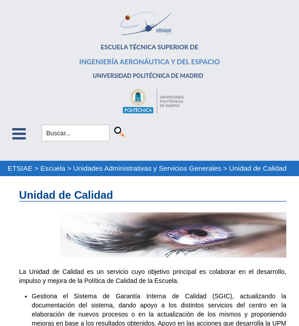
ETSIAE (20, 168)
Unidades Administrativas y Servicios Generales (147, 168)
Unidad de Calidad (258, 168)
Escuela (52, 168)
